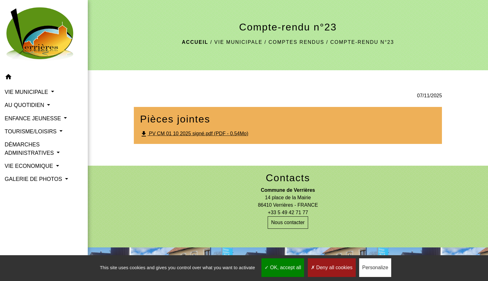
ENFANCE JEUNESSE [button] (34, 118)
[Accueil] (44, 35)
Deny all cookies (332, 267)
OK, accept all (283, 267)
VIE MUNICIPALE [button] (27, 92)
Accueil (195, 42)
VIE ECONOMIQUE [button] (29, 166)
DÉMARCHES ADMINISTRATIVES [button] (30, 148)
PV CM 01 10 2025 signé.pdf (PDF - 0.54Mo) (194, 134)
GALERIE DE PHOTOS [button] (34, 179)
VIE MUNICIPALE (238, 42)
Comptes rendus (296, 42)
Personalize (375, 267)
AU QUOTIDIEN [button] (25, 105)
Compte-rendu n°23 (362, 42)
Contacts (288, 177)
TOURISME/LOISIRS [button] (31, 131)
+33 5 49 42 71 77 (288, 212)
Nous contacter (288, 222)
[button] (44, 78)
